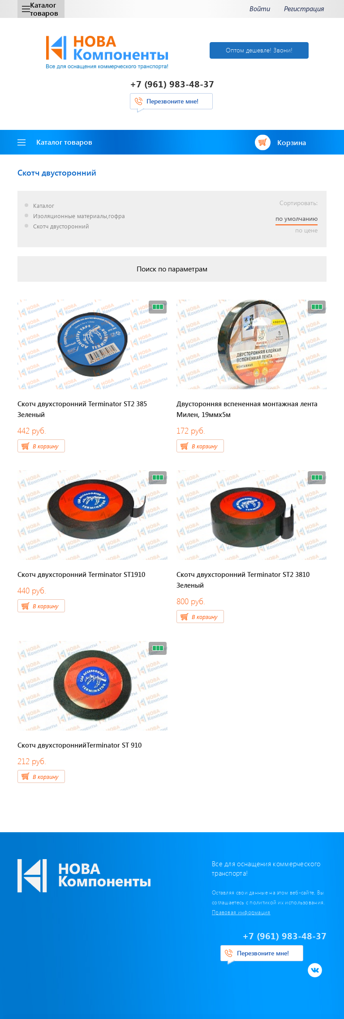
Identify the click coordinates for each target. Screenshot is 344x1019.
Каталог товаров (40, 8)
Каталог (43, 205)
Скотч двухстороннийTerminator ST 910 (79, 744)
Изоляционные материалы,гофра (79, 216)
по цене (306, 230)
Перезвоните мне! (172, 101)
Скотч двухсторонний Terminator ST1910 (81, 574)
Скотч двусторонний (61, 226)
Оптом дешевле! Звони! (259, 50)
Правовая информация (241, 912)
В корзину (45, 446)
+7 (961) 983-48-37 (172, 83)
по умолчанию (296, 218)
